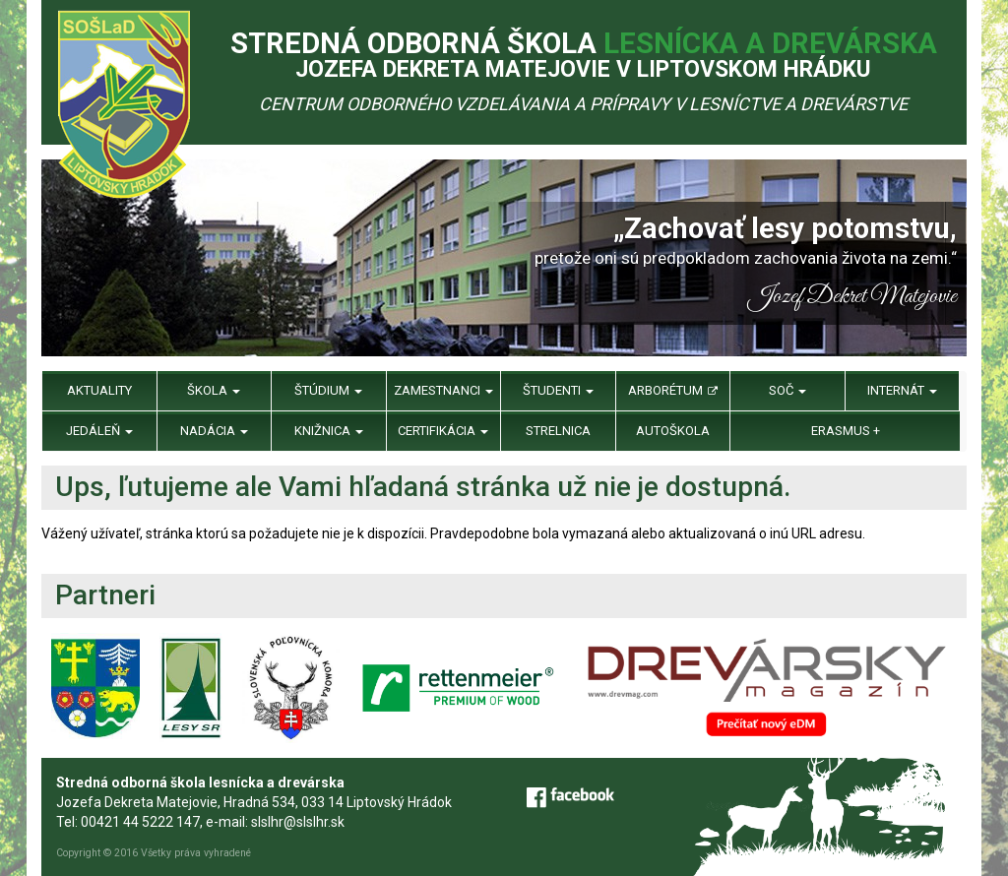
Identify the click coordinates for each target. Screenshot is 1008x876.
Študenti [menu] (558, 390)
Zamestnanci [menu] (443, 390)
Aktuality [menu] (99, 390)
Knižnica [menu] (328, 430)
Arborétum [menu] (673, 390)
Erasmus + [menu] (845, 430)
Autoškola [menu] (673, 430)
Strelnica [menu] (558, 430)
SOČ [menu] (787, 390)
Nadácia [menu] (214, 430)
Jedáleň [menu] (99, 430)
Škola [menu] (213, 390)
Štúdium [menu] (328, 390)
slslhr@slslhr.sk (298, 822)
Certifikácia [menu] (443, 430)
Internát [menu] (902, 390)
